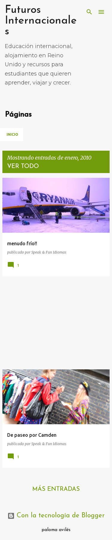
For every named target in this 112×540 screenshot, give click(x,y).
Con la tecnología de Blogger (56, 515)
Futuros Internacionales (41, 21)
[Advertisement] (56, 323)
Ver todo (23, 166)
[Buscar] (89, 12)
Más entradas (56, 489)
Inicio (12, 134)
